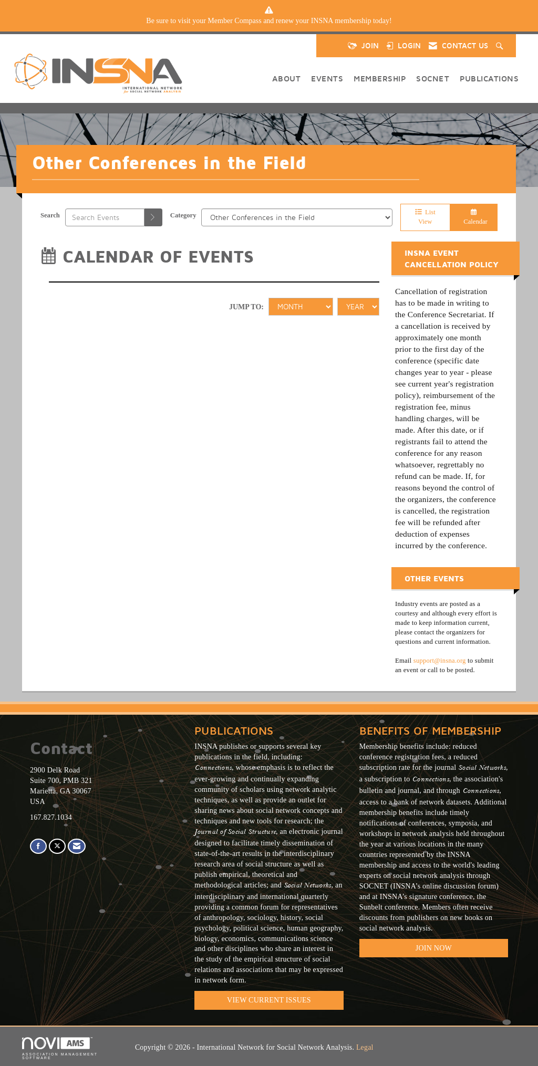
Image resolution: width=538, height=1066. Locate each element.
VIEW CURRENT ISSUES (269, 1000)
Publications (489, 78)
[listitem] (269, 21)
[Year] (358, 307)
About (286, 78)
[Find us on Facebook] (38, 846)
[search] (153, 217)
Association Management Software (60, 1048)
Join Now (434, 948)
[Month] (300, 307)
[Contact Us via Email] (77, 846)
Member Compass (234, 21)
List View (425, 216)
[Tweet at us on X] (57, 846)
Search (50, 215)
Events (327, 78)
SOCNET (432, 78)
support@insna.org (439, 660)
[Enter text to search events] (104, 217)
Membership (380, 78)
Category (183, 215)
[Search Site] (500, 45)
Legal (365, 1047)
